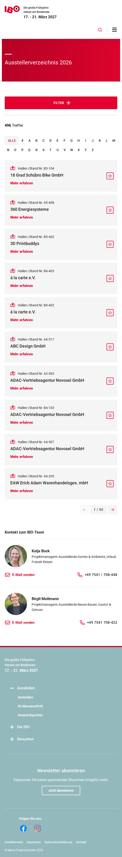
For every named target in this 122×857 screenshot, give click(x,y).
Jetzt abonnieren (61, 790)
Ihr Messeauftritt (30, 706)
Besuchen (21, 739)
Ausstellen (22, 688)
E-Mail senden (23, 575)
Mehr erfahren (21, 183)
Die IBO (19, 727)
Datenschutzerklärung (58, 842)
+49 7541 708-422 (102, 622)
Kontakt (81, 842)
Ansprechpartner (30, 715)
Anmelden (25, 697)
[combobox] (100, 29)
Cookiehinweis (14, 842)
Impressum (34, 842)
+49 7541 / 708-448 (101, 575)
